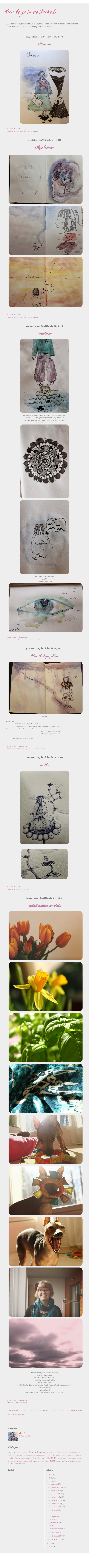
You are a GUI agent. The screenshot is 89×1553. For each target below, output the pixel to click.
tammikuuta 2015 (56, 1539)
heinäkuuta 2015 (56, 1500)
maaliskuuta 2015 (57, 1533)
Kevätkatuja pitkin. (45, 656)
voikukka (78, 1461)
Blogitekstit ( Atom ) (17, 1414)
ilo (14, 1402)
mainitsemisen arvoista (44, 905)
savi (15, 1461)
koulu (10, 1455)
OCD (13, 1452)
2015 (50, 1481)
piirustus (16, 131)
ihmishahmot (17, 640)
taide (21, 131)
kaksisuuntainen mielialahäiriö (54, 1452)
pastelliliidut (24, 1458)
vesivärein (44, 333)
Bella (10, 1452)
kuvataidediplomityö (30, 1455)
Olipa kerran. (44, 147)
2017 (50, 1475)
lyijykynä (51, 1455)
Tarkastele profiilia (25, 1436)
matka (44, 765)
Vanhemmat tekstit (76, 1411)
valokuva (19, 1402)
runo (34, 749)
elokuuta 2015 (55, 1497)
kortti (79, 1452)
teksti (47, 1461)
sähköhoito (36, 1461)
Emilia (23, 1433)
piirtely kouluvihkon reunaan (37, 1458)
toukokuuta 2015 (56, 1507)
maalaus (59, 1455)
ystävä (23, 1463)
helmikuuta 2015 (56, 1536)
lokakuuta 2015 (56, 1491)
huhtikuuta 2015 (56, 1510)
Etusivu (44, 1411)
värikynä (11, 1463)
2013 (50, 1546)
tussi (25, 131)
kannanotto (66, 1452)
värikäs (35, 131)
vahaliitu (59, 1461)
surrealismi (28, 1461)
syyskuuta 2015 (56, 1494)
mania (64, 1455)
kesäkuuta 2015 (56, 1504)
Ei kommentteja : (23, 129)
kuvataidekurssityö (42, 1455)
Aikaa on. (44, 44)
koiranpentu (73, 1452)
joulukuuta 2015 (56, 1484)
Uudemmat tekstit (12, 1411)
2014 (50, 1543)
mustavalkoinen (14, 1458)
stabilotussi (20, 1461)
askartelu (26, 1452)
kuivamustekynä (18, 889)
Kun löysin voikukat (30, 12)
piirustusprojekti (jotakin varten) (67, 1458)
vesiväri (30, 131)
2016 (50, 1478)
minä (24, 749)
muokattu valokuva (74, 1455)
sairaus (11, 1461)
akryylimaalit (19, 1452)
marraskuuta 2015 (57, 1487)
